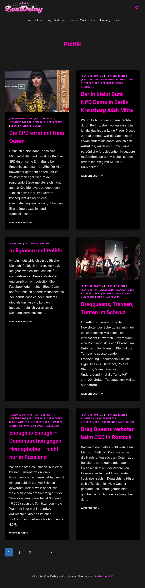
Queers (73, 20)
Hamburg (104, 20)
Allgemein (87, 87)
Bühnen (38, 20)
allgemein (35, 122)
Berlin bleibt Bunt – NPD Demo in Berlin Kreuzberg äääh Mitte (107, 102)
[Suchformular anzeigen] (136, 7)
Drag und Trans (113, 422)
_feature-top (18, 122)
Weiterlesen (20, 222)
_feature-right (44, 118)
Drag (48, 20)
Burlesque (60, 20)
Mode (83, 20)
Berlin (92, 20)
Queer (37, 126)
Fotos (27, 20)
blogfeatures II (21, 126)
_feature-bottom (20, 118)
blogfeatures (125, 79)
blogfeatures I (54, 122)
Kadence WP (103, 576)
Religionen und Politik (35, 250)
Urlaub (116, 20)
